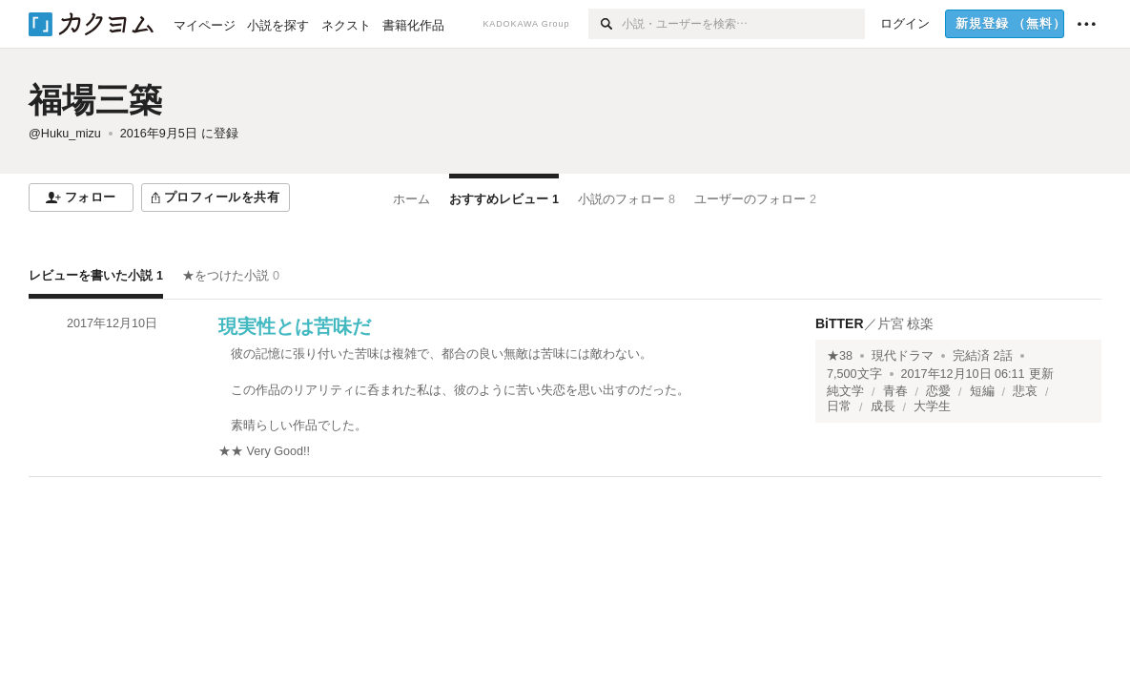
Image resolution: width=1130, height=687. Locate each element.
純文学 (845, 391)
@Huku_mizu (65, 133)
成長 (883, 406)
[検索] (605, 24)
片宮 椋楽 (906, 323)
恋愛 (938, 391)
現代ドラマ (903, 356)
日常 (839, 406)
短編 (982, 391)
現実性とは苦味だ (294, 326)
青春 (895, 391)
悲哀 (1025, 391)
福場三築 (95, 99)
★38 (840, 356)
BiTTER (839, 323)
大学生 (932, 406)
